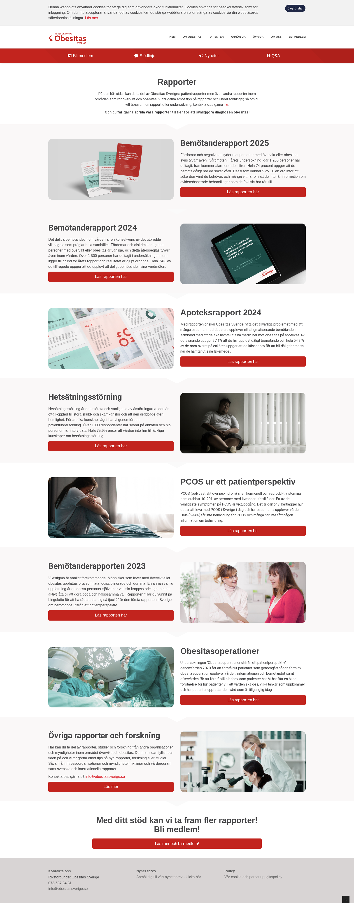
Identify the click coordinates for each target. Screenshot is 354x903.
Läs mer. (92, 18)
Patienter (216, 36)
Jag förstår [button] (295, 8)
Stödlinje (144, 55)
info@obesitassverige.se (105, 776)
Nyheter (209, 55)
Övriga (258, 36)
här (226, 104)
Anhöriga (238, 36)
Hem (173, 36)
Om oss (276, 36)
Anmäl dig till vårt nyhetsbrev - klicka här (168, 877)
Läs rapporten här (243, 192)
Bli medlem (297, 36)
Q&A (273, 55)
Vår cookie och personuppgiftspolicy (253, 877)
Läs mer (111, 786)
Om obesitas (192, 36)
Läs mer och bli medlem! (177, 843)
